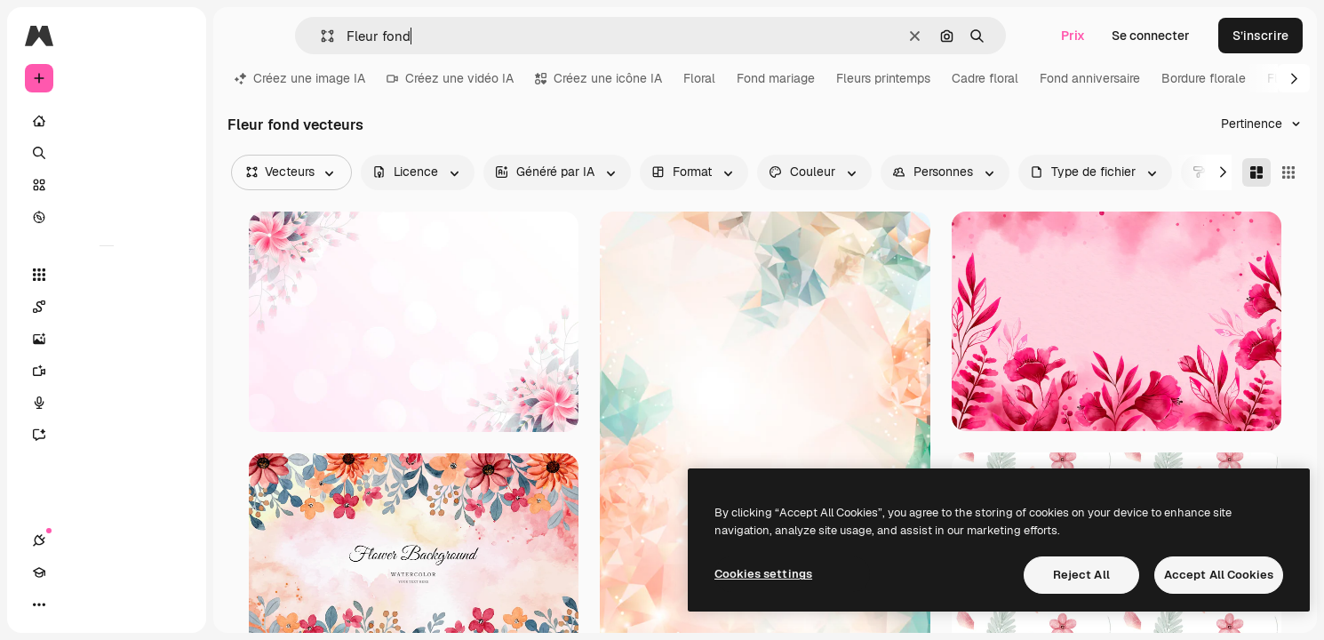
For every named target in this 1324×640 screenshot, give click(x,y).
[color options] (814, 172)
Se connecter (1151, 36)
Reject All (1081, 574)
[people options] (945, 172)
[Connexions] (39, 604)
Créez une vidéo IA (450, 78)
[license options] (418, 172)
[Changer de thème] (103, 604)
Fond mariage (776, 78)
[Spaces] (106, 306)
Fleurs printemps (883, 78)
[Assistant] (106, 434)
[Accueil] (106, 121)
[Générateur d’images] (106, 338)
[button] (320, 36)
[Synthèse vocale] (106, 402)
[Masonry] (1256, 172)
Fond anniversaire (1090, 78)
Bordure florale (1203, 78)
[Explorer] (106, 217)
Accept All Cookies (1218, 574)
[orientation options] (694, 172)
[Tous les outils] (106, 274)
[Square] (1288, 172)
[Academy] (71, 604)
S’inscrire (1260, 36)
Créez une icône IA (598, 78)
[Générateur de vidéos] (106, 370)
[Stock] (106, 185)
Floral (699, 78)
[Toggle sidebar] (174, 35)
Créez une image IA (300, 78)
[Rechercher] (106, 153)
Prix (1073, 36)
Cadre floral (985, 78)
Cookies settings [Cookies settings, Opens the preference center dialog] (763, 573)
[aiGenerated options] (557, 172)
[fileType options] (1095, 172)
